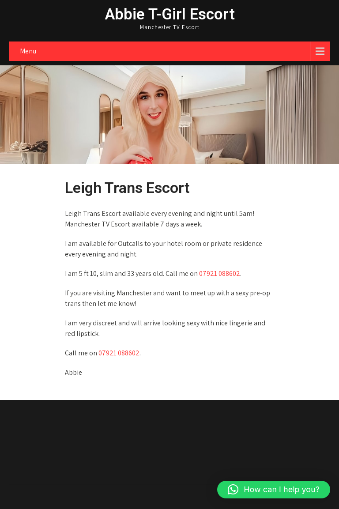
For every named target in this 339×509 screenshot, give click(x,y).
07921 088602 (219, 273)
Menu (28, 51)
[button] (273, 489)
